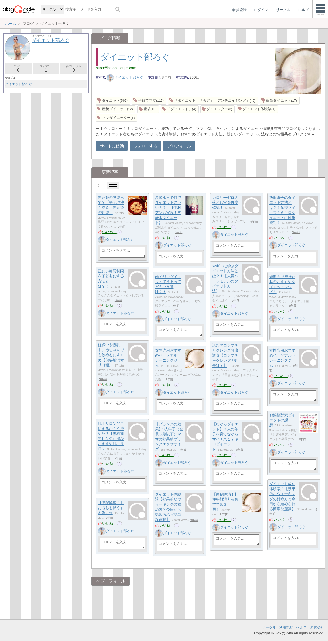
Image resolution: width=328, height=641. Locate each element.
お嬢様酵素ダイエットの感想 (282, 420)
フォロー (18, 68)
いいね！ (109, 232)
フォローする (145, 146)
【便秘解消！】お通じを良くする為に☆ (111, 508)
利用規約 (286, 627)
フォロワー (46, 68)
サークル (269, 627)
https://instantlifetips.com (116, 68)
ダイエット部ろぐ (135, 57)
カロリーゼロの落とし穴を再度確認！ (225, 202)
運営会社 (317, 627)
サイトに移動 (112, 146)
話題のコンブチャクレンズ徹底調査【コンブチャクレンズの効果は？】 (225, 355)
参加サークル (73, 68)
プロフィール (179, 146)
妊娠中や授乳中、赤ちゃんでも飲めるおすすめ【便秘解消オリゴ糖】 (111, 355)
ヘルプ (301, 627)
